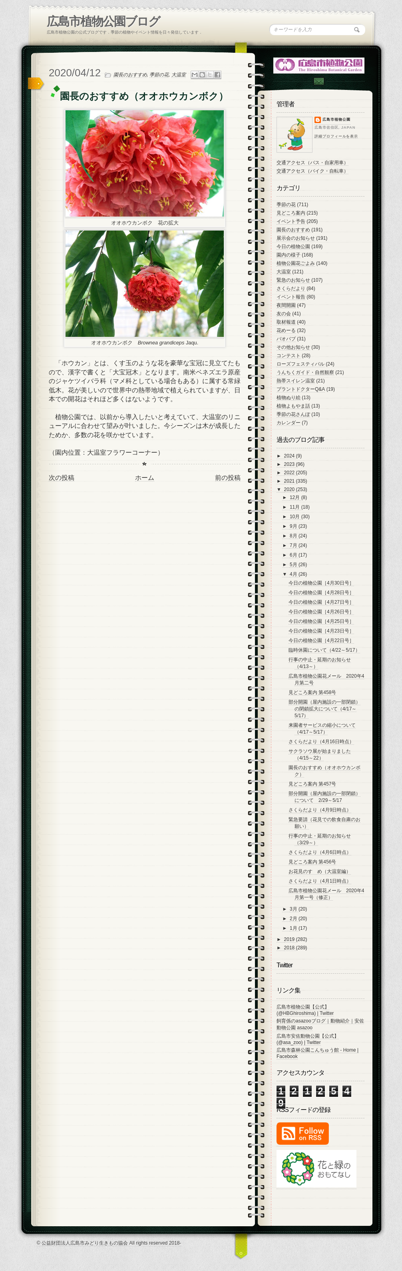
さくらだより (291, 288)
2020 (290, 489)
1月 (294, 928)
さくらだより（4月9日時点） (320, 810)
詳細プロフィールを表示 (336, 136)
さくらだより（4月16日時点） (321, 741)
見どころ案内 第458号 (312, 692)
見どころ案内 (291, 213)
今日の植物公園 (293, 246)
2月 (294, 918)
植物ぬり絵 (289, 397)
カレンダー (289, 423)
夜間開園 (286, 305)
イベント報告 (291, 297)
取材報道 (286, 322)
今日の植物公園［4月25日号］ (321, 621)
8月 (294, 536)
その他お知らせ (293, 347)
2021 (290, 481)
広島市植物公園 (336, 119)
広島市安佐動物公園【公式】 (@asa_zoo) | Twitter (308, 1039)
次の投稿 (61, 477)
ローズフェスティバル (300, 364)
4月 (294, 574)
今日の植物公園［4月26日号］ (321, 612)
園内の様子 (289, 255)
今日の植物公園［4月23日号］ (321, 631)
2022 (290, 472)
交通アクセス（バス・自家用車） (312, 162)
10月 (295, 516)
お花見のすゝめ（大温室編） (320, 871)
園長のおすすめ (130, 75)
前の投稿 (228, 477)
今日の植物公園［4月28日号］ (321, 592)
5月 (294, 564)
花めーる (286, 330)
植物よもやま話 (293, 406)
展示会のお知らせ (296, 238)
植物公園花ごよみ (296, 263)
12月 (295, 497)
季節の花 (159, 75)
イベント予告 (291, 221)
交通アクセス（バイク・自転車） (312, 171)
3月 (294, 909)
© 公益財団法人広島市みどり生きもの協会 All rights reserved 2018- (109, 1243)
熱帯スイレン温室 (296, 381)
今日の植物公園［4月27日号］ (321, 602)
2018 (290, 948)
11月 (295, 507)
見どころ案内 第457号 (312, 784)
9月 (294, 526)
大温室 (178, 75)
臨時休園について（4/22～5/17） (324, 650)
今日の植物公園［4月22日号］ (321, 640)
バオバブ (286, 339)
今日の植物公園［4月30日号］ (321, 583)
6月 (294, 555)
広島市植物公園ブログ (103, 21)
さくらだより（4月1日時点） (320, 881)
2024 (290, 456)
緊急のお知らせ (293, 280)
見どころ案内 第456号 (312, 862)
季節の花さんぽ (293, 414)
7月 (294, 545)
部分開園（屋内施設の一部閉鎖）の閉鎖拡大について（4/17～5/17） (324, 708)
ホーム (144, 477)
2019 (290, 939)
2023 (290, 464)
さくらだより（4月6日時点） (320, 852)
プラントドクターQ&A (301, 389)
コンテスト (289, 355)
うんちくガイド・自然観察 (305, 372)
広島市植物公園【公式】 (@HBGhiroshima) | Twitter (305, 1010)
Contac (318, 81)
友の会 (284, 313)
